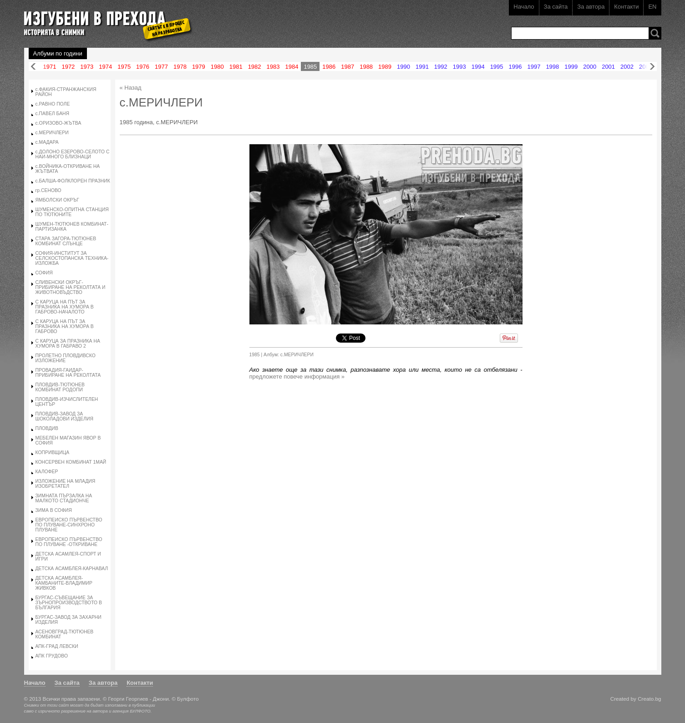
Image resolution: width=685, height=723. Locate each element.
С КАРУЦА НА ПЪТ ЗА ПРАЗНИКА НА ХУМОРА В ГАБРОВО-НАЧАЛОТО (65, 306)
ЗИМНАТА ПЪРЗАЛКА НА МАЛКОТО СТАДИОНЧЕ (64, 498)
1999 (571, 66)
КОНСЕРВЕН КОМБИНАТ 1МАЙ (71, 462)
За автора (590, 6)
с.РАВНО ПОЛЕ (53, 103)
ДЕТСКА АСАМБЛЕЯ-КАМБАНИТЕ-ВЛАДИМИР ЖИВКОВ (64, 583)
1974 (105, 66)
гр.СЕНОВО (48, 190)
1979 (198, 66)
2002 (627, 66)
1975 (124, 66)
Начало (523, 6)
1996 (515, 66)
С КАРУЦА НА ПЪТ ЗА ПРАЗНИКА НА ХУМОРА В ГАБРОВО (65, 326)
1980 (217, 66)
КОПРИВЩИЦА (53, 452)
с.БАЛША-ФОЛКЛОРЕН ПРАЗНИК (73, 180)
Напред (652, 66)
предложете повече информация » (297, 376)
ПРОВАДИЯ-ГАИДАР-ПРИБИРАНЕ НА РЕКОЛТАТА (68, 373)
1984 (291, 66)
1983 (273, 66)
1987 (347, 66)
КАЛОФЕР (47, 471)
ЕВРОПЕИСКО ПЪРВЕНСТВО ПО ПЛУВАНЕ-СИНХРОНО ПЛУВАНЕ (69, 524)
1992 (440, 66)
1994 (478, 66)
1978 (180, 66)
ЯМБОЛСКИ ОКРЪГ (57, 199)
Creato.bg (649, 699)
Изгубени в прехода (104, 19)
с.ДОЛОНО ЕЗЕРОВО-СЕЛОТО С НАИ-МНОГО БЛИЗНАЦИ (73, 154)
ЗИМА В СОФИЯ (54, 510)
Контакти (626, 6)
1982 (254, 66)
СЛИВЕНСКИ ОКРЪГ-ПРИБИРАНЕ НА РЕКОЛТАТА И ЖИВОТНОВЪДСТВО (71, 287)
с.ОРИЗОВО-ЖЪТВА (58, 123)
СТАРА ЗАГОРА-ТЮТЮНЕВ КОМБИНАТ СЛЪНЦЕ (66, 241)
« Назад (131, 87)
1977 (161, 66)
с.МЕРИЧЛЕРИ (52, 132)
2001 (608, 66)
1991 (422, 66)
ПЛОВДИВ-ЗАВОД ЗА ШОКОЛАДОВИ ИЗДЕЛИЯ (65, 416)
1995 (496, 66)
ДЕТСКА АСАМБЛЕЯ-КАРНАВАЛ (72, 568)
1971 (49, 66)
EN (652, 6)
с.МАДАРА (47, 142)
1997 (533, 66)
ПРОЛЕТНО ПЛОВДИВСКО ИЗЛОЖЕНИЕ (66, 358)
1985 (310, 66)
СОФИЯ (44, 272)
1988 (366, 66)
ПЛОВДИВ (47, 428)
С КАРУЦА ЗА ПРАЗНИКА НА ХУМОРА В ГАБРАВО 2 (68, 344)
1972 (68, 66)
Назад (33, 66)
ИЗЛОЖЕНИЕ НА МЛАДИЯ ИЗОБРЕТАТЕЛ (66, 484)
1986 (328, 66)
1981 (236, 66)
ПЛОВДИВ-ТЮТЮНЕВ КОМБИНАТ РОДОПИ (60, 387)
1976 (142, 66)
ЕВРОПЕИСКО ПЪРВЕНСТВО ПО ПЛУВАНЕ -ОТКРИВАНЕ (69, 542)
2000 (589, 66)
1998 (552, 66)
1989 (384, 66)
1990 (403, 66)
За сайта (556, 6)
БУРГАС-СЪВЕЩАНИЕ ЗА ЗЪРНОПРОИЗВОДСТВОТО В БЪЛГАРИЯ (69, 602)
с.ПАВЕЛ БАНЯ (53, 113)
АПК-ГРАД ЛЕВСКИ (57, 646)
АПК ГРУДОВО (52, 655)
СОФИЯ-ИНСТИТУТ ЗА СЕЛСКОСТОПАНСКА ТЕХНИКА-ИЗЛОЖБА (72, 258)
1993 (459, 66)
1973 (86, 66)
